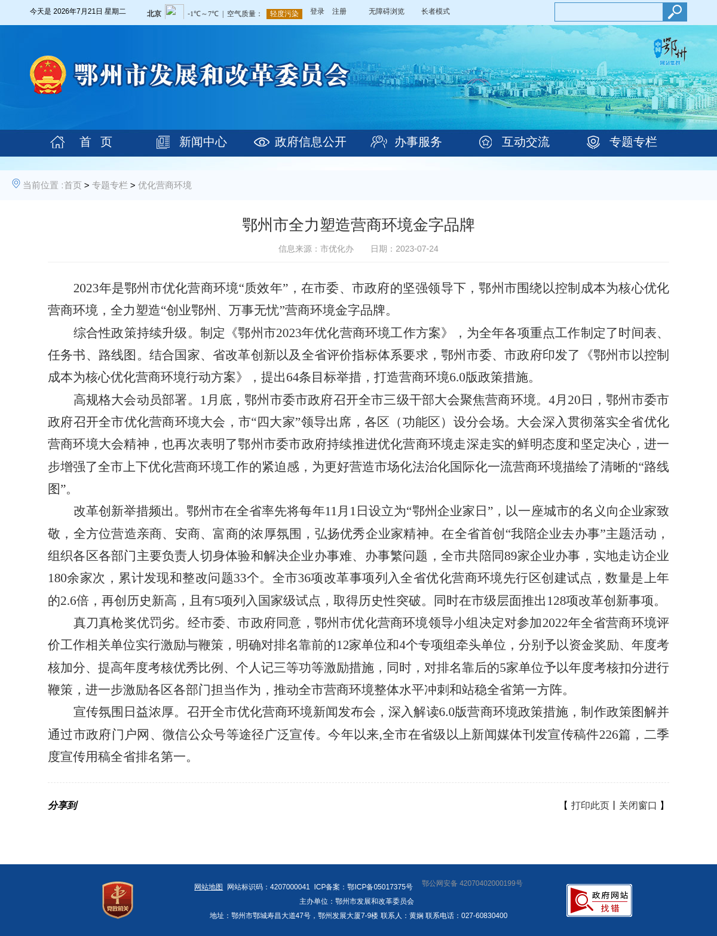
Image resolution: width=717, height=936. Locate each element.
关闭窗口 (638, 805)
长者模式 (435, 11)
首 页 (95, 141)
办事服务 (418, 141)
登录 (317, 11)
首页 (73, 185)
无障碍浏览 (387, 11)
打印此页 (590, 805)
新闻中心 (203, 141)
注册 (339, 11)
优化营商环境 (165, 185)
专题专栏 (633, 141)
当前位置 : (43, 185)
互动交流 (526, 141)
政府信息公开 (311, 141)
